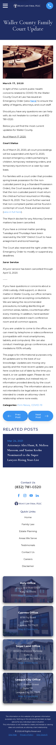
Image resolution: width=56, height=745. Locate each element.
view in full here (12, 212)
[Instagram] (24, 495)
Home (28, 517)
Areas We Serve (28, 538)
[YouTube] (31, 495)
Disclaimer (28, 566)
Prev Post (14, 416)
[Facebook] (18, 495)
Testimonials (28, 545)
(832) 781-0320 (28, 487)
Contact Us (28, 552)
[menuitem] (13, 734)
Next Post (41, 416)
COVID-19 (36, 405)
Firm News (23, 405)
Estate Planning (28, 531)
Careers (28, 559)
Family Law (28, 524)
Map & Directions (28, 595)
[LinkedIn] (37, 495)
